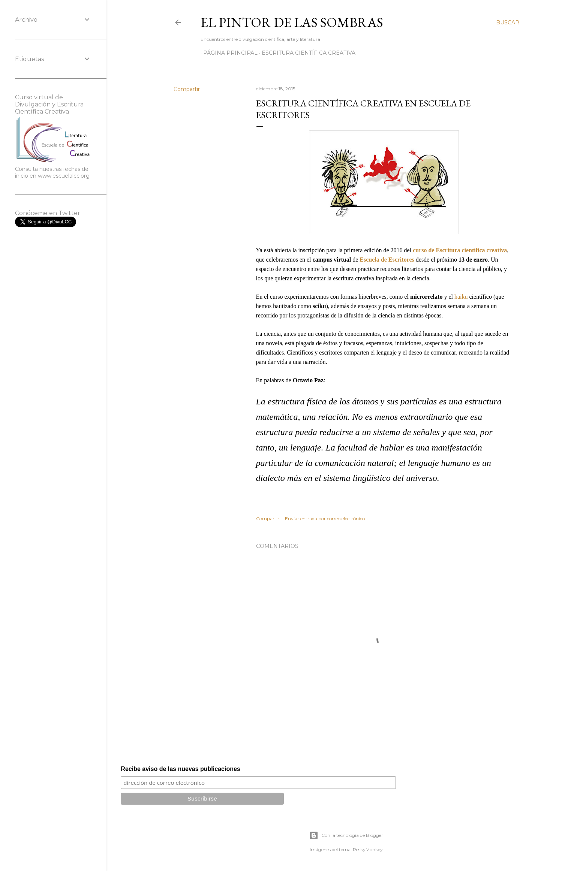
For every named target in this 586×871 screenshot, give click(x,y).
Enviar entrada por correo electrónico (325, 518)
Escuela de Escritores (387, 259)
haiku (461, 296)
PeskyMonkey (368, 849)
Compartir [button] (187, 89)
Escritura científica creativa (306, 52)
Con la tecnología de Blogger (346, 835)
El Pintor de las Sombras (292, 22)
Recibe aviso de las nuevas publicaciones (180, 769)
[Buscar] (507, 22)
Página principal (228, 52)
